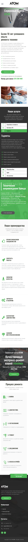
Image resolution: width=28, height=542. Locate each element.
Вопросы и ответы (6, 514)
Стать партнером (8, 212)
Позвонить (14, 374)
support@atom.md (8, 526)
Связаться (6, 498)
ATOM (13, 539)
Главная (4, 509)
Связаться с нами (8, 72)
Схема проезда (5, 511)
